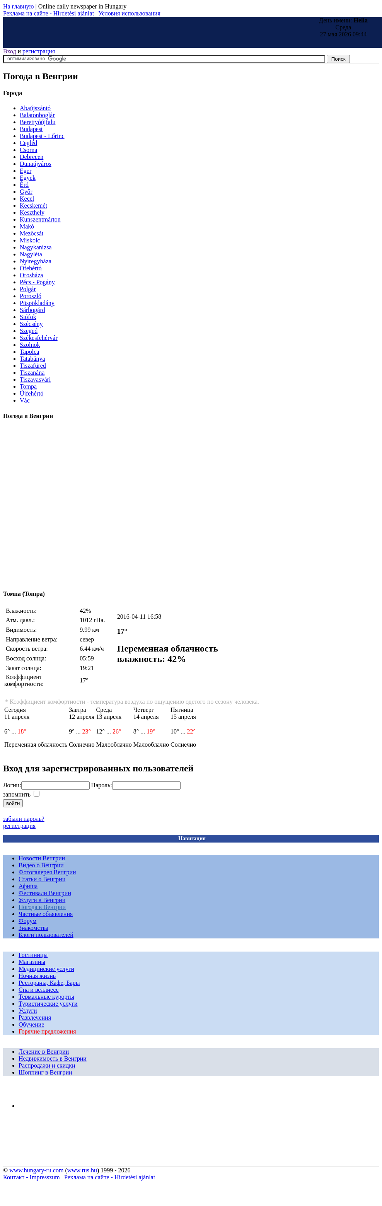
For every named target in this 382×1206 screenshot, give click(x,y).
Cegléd (28, 143)
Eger (25, 170)
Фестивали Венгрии (45, 893)
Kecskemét (33, 205)
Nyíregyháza (35, 261)
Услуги (28, 1010)
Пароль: (101, 785)
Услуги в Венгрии (42, 900)
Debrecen (31, 157)
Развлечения (35, 1017)
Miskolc (30, 240)
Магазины (32, 962)
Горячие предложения (47, 1031)
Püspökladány (37, 303)
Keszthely (32, 212)
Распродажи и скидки (47, 1065)
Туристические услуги (48, 1003)
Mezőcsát (31, 233)
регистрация (38, 51)
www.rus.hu (82, 1170)
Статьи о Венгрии (42, 879)
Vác (25, 400)
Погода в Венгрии (42, 907)
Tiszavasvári (35, 379)
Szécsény (31, 324)
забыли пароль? (23, 818)
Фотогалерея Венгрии (47, 872)
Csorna (28, 150)
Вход (9, 51)
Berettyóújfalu (37, 122)
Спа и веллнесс (39, 989)
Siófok (28, 317)
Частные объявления (46, 914)
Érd (24, 184)
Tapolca (29, 351)
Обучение (31, 1024)
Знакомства (33, 928)
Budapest (31, 129)
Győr (26, 191)
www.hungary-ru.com (36, 1170)
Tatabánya (32, 358)
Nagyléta (31, 254)
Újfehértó (31, 393)
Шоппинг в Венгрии (45, 1072)
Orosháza (31, 275)
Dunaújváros (35, 163)
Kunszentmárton (40, 219)
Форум (27, 921)
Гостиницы (33, 955)
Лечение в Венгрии (44, 1051)
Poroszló (30, 296)
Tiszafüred (33, 365)
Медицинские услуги (46, 968)
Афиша (28, 886)
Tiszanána (32, 372)
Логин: (12, 785)
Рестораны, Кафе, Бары (49, 982)
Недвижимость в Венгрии (53, 1058)
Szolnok (30, 344)
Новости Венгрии (42, 858)
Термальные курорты (46, 996)
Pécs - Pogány (37, 282)
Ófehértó (31, 268)
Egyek (28, 177)
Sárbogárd (32, 310)
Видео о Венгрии (41, 865)
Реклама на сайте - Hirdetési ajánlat (48, 13)
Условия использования (129, 13)
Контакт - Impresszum (31, 1177)
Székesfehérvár (39, 337)
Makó (27, 226)
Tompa (28, 386)
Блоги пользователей (46, 934)
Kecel (27, 198)
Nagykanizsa (36, 247)
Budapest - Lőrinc (42, 136)
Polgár (28, 289)
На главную (18, 6)
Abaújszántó (35, 108)
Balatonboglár (37, 115)
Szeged (29, 331)
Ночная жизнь (37, 975)
